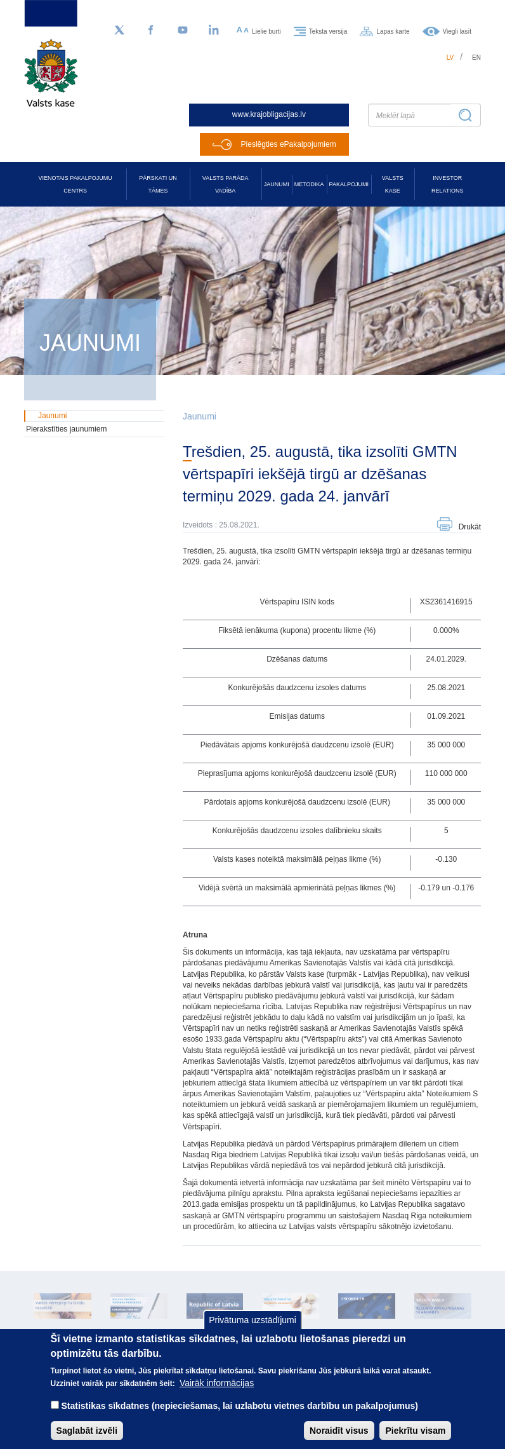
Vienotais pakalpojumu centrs (75, 184)
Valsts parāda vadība (225, 184)
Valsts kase (392, 184)
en (476, 57)
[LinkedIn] (214, 30)
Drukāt (470, 526)
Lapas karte (392, 30)
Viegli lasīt (457, 30)
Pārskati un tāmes (157, 184)
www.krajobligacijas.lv (269, 114)
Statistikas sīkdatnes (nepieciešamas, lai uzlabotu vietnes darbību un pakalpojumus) (239, 1417)
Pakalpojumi (349, 184)
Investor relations (447, 184)
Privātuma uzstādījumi (252, 1332)
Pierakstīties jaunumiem (66, 429)
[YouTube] (182, 30)
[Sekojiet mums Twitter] (119, 30)
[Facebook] (151, 30)
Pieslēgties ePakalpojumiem (288, 144)
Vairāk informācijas (217, 1394)
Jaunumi (276, 184)
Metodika (309, 184)
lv (450, 57)
